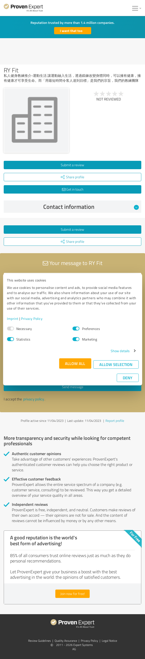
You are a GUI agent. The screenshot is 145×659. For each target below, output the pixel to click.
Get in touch (72, 189)
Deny (127, 377)
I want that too (71, 30)
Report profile (114, 420)
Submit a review (72, 165)
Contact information (91, 206)
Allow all (75, 363)
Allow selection (115, 364)
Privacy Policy (31, 318)
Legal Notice (109, 641)
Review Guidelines (39, 641)
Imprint (13, 318)
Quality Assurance (66, 641)
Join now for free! (72, 593)
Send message (72, 386)
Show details (120, 350)
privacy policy (33, 399)
